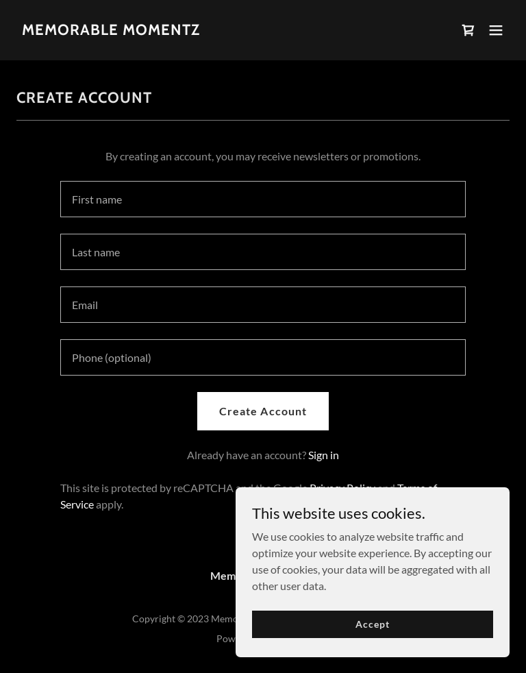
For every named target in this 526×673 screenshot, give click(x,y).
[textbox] (263, 199)
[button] (496, 30)
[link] (111, 30)
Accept (372, 624)
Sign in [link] (323, 454)
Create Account (262, 410)
